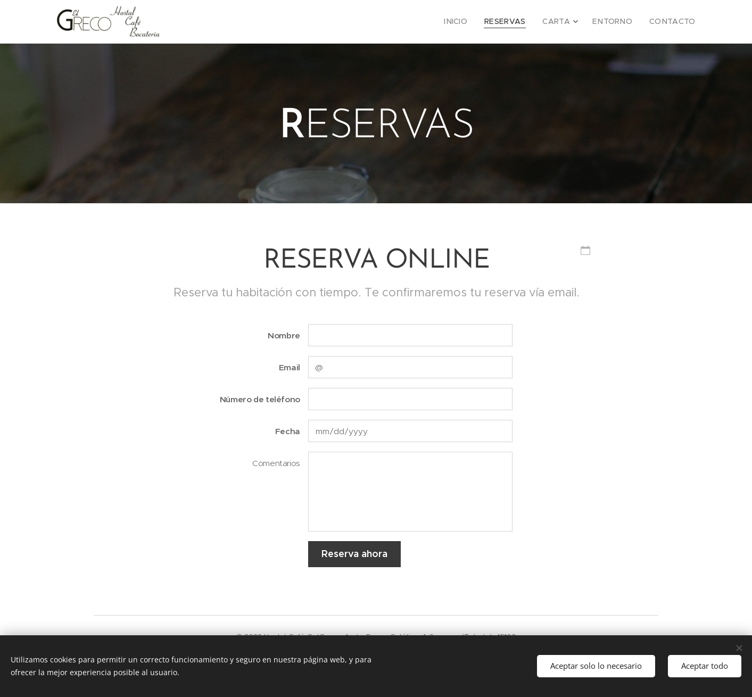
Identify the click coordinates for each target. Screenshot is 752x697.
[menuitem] (473, 22)
